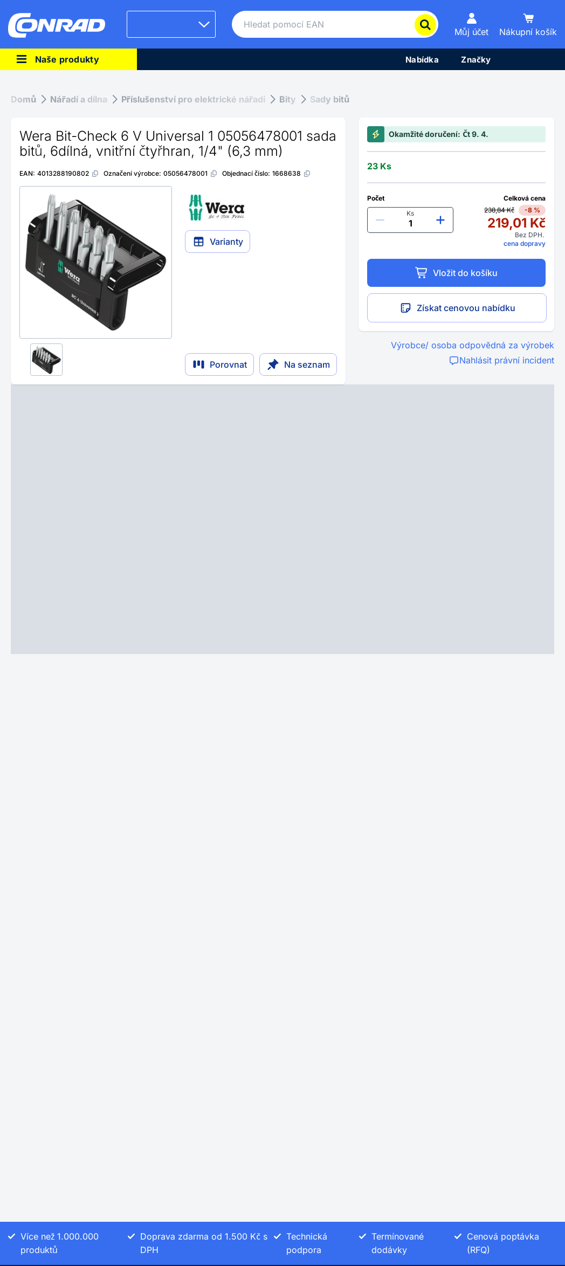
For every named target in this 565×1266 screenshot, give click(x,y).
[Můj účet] (471, 24)
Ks (410, 213)
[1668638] (291, 173)
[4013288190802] (68, 173)
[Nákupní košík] (528, 24)
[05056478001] (190, 173)
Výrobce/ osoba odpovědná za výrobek (472, 345)
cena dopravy (525, 243)
